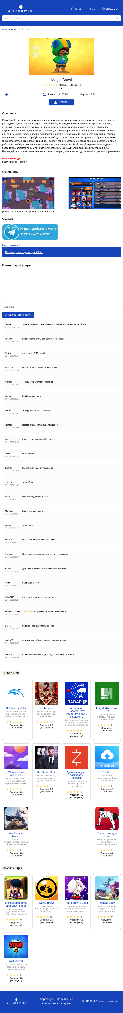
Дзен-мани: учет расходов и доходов (76, 775)
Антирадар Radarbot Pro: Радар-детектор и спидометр (76, 712)
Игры (92, 8)
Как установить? (11, 245)
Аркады (13, 29)
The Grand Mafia (46, 772)
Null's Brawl (16, 961)
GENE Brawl (46, 903)
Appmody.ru (21, 8)
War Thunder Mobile (16, 835)
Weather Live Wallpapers (16, 774)
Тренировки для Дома (107, 835)
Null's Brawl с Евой (76, 903)
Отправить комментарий (18, 315)
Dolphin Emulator (16, 708)
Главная (76, 8)
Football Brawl (107, 903)
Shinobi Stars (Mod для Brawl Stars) (16, 904)
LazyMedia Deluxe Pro (107, 709)
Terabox (107, 772)
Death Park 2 (46, 708)
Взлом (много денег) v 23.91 (24, 252)
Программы (110, 8)
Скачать (61, 102)
